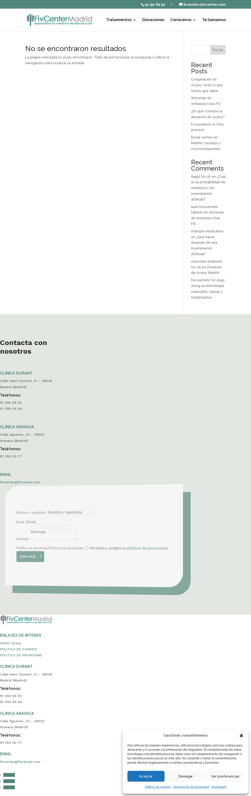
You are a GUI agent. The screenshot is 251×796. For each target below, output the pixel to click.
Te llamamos (214, 20)
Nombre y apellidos (44, 514)
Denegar (185, 776)
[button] (241, 735)
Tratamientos (118, 20)
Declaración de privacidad (191, 787)
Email (36, 523)
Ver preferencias (225, 776)
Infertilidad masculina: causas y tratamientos (207, 291)
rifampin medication (207, 231)
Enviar (41, 555)
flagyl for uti (201, 177)
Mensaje (37, 539)
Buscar (218, 50)
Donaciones (153, 20)
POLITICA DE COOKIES (18, 649)
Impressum (219, 787)
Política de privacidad (45, 548)
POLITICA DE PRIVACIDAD (21, 655)
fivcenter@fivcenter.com (20, 482)
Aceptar (146, 776)
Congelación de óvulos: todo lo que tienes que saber (207, 85)
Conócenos (180, 20)
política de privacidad (140, 549)
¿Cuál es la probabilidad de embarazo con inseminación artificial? (208, 188)
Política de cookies (158, 787)
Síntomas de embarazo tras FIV (207, 218)
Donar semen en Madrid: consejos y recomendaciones (206, 143)
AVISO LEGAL (11, 643)
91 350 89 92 (155, 4)
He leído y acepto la (124, 549)
